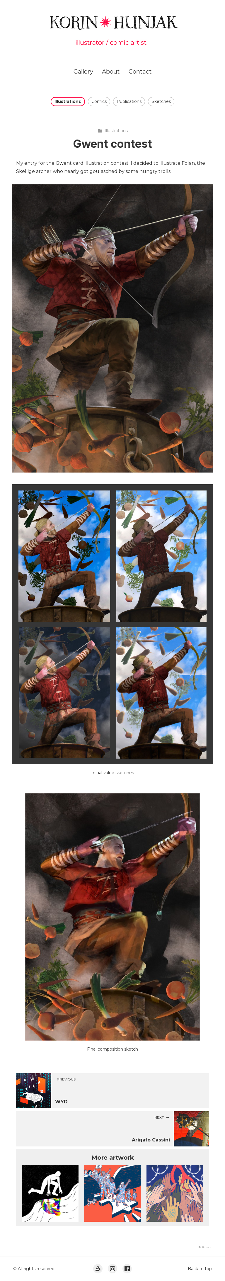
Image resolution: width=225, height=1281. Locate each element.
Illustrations (67, 101)
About (111, 71)
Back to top (200, 1268)
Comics (99, 101)
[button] (204, 1247)
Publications (129, 101)
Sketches (161, 101)
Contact (140, 71)
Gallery (83, 71)
